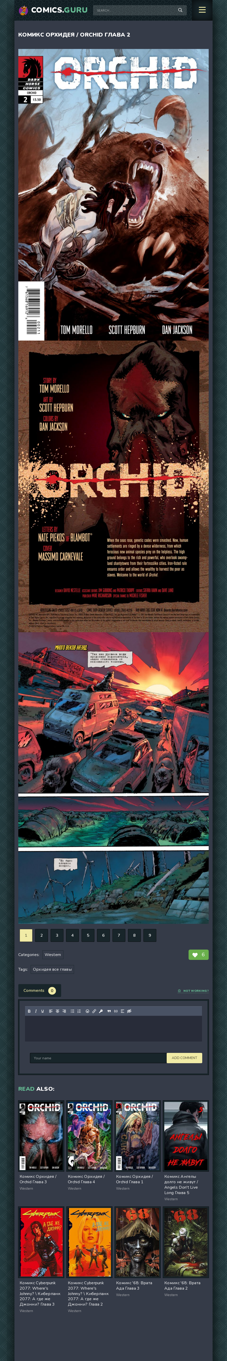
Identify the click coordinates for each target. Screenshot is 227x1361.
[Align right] (64, 1011)
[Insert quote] (109, 1011)
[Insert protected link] (101, 1011)
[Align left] (50, 1011)
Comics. (59, 10)
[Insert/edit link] (94, 1011)
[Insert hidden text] (129, 1011)
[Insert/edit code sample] (115, 1011)
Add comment (42, 1058)
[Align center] (57, 1011)
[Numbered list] (79, 1011)
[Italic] (36, 1011)
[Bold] (29, 1011)
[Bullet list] (72, 1011)
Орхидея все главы (52, 969)
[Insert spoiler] (122, 1011)
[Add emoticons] (87, 1011)
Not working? (193, 991)
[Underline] (42, 1011)
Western (53, 955)
